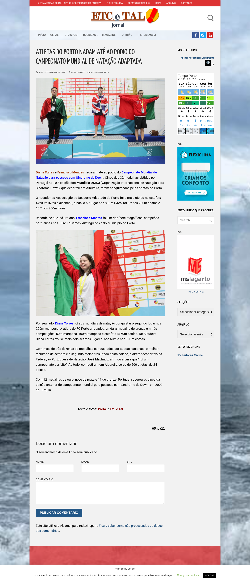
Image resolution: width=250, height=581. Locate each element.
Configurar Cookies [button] (188, 575)
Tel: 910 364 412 (196, 292)
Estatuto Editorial (139, 3)
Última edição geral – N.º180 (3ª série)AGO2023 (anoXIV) (70, 3)
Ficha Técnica (115, 3)
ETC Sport (77, 72)
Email (85, 461)
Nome (40, 461)
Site (129, 461)
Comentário (44, 479)
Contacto (186, 3)
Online (190, 355)
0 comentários (98, 72)
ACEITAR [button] (209, 575)
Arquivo (171, 3)
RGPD (158, 3)
